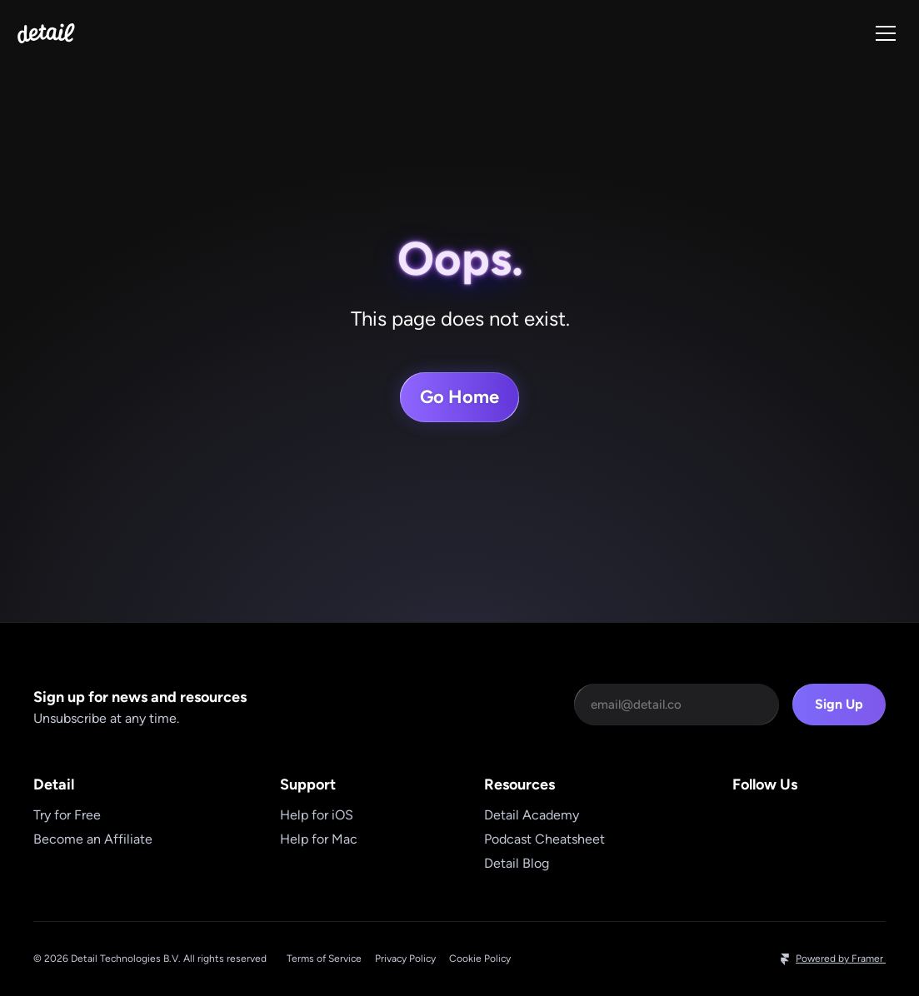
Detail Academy (531, 815)
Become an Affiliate (92, 839)
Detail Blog (516, 863)
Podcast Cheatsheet (544, 839)
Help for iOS (316, 815)
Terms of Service (324, 958)
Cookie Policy (480, 958)
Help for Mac (318, 839)
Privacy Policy (405, 958)
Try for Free (67, 815)
